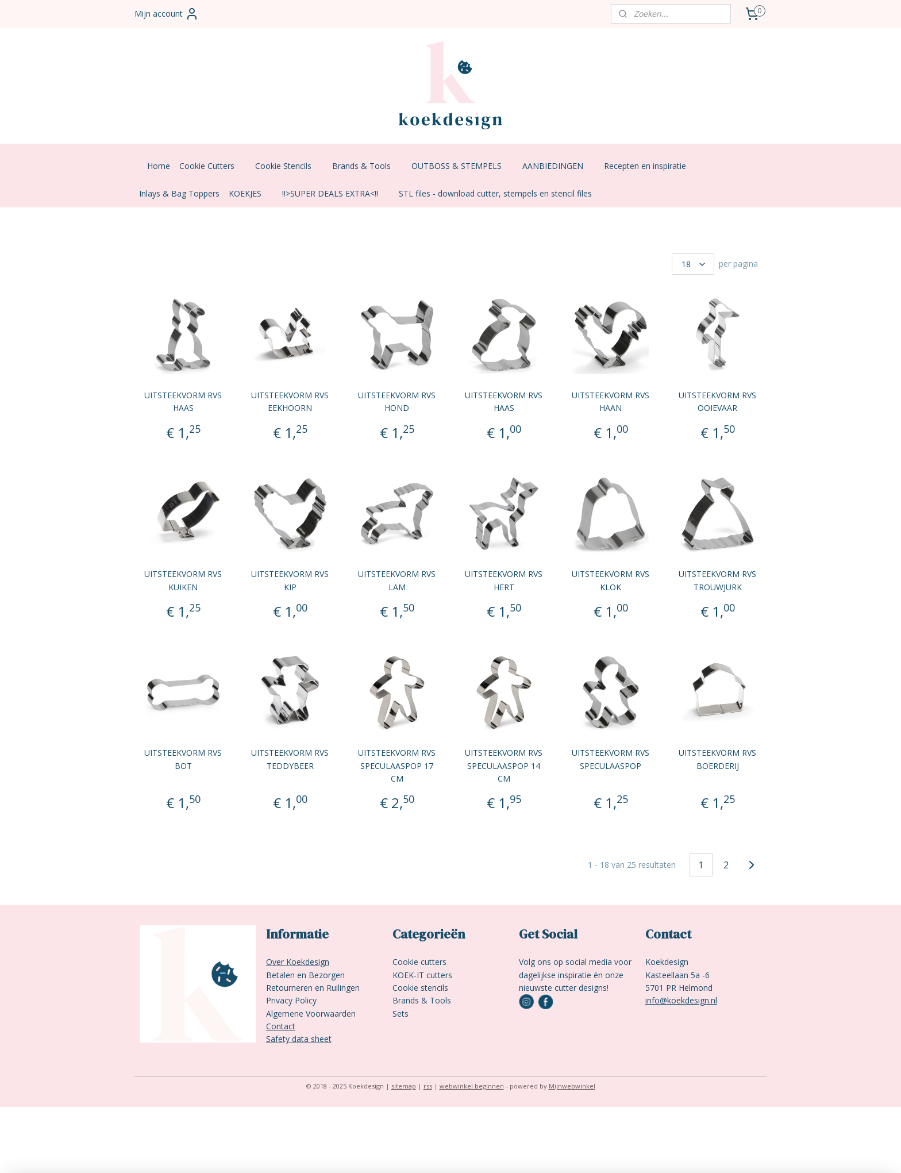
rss (427, 1086)
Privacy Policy (291, 1000)
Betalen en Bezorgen (305, 975)
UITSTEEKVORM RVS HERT (503, 580)
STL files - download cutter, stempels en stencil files (495, 193)
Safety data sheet (299, 1038)
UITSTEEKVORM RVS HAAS (183, 401)
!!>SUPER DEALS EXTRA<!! (336, 193)
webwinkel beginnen (472, 1086)
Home (158, 165)
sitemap (403, 1086)
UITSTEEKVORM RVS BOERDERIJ (718, 759)
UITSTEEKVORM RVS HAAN (611, 401)
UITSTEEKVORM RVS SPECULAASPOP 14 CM (503, 765)
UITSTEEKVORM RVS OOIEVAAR (718, 401)
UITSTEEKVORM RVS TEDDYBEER (290, 759)
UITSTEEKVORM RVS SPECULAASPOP (611, 759)
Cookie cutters (419, 961)
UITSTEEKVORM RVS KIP (290, 580)
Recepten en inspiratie (651, 165)
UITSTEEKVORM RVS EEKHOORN (290, 401)
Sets (400, 1013)
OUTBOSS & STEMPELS (462, 165)
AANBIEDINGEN (558, 165)
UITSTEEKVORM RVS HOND (397, 401)
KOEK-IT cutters (422, 975)
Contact (280, 1026)
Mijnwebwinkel (572, 1086)
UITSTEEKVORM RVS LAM (397, 580)
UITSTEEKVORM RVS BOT (183, 759)
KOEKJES (251, 193)
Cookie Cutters (212, 165)
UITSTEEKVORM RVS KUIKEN (183, 580)
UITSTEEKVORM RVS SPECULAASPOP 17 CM (397, 765)
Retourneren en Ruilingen (313, 987)
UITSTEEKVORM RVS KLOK (611, 580)
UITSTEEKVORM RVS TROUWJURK (718, 580)
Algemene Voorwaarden (311, 1013)
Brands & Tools (367, 165)
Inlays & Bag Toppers (179, 193)
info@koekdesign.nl (681, 1000)
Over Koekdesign (297, 961)
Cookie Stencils (289, 165)
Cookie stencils (420, 987)
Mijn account (166, 14)
